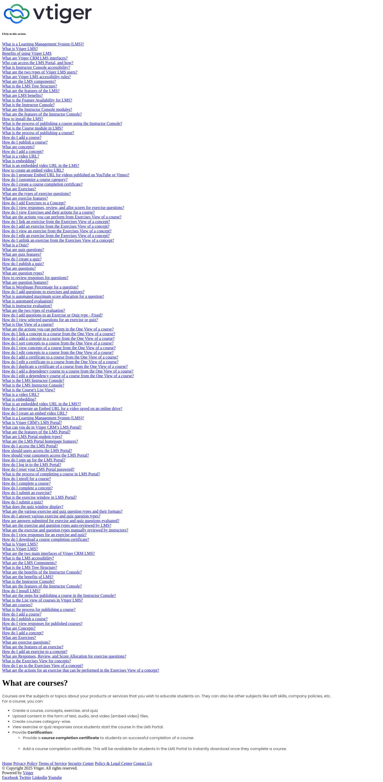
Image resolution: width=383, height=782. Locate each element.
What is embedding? (19, 161)
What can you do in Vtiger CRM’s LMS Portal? (41, 427)
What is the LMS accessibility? (28, 558)
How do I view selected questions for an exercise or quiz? (50, 320)
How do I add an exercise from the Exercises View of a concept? (56, 226)
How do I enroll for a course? (26, 478)
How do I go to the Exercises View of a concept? (42, 665)
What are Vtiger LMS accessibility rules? (36, 77)
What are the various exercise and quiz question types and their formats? (62, 511)
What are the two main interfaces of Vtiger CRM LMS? (48, 553)
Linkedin (39, 777)
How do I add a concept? (23, 151)
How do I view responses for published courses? (42, 623)
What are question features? (25, 282)
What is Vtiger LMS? (20, 48)
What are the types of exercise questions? (36, 193)
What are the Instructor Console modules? (37, 109)
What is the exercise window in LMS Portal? (39, 497)
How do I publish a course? (25, 142)
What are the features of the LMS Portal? (36, 432)
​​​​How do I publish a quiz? (23, 263)
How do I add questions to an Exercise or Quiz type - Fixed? (52, 315)
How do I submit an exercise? (27, 492)
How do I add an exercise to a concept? (34, 651)
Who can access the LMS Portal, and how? (37, 62)
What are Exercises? (19, 189)
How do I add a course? (22, 137)
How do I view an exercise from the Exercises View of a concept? (57, 231)
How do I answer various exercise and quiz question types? (51, 516)
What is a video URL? (20, 156)
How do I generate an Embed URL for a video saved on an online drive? (62, 408)
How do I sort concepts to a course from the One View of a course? (58, 343)
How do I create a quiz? (22, 259)
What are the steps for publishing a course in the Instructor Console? (59, 595)
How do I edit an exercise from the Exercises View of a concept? (56, 235)
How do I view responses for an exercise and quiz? (44, 534)
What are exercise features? (25, 198)
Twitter (25, 777)
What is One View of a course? (28, 324)
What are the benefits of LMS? (27, 577)
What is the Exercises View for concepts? (36, 661)
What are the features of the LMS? (30, 91)
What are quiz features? (21, 254)
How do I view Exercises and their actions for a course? (48, 212)
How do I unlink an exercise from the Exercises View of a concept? (58, 240)
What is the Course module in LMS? (32, 128)
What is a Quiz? (15, 245)
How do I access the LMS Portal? (30, 446)
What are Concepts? (19, 628)
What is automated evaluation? (27, 301)
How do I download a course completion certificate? (45, 539)
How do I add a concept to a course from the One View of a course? (58, 338)
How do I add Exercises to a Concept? (34, 203)
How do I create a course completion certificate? (42, 184)
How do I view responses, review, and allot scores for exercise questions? (63, 207)
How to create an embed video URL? (33, 170)
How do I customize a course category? (34, 179)
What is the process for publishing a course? (39, 609)
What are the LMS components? (29, 81)
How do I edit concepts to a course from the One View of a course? (58, 352)
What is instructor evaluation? (27, 306)
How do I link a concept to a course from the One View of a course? (58, 334)
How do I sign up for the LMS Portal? (33, 460)
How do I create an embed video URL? (34, 413)
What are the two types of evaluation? (33, 310)
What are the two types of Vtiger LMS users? (39, 72)
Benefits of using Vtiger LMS (27, 53)
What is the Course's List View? (28, 390)
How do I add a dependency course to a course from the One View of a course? (67, 371)
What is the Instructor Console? (28, 105)
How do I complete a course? (26, 483)
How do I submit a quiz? (22, 502)
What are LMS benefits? (22, 95)
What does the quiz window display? (32, 506)
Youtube (55, 777)
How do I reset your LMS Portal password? (38, 469)
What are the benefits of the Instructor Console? (42, 572)
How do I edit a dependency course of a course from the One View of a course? (68, 376)
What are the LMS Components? (29, 563)
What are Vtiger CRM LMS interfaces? (35, 58)
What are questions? (19, 268)
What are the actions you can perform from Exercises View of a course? (61, 217)
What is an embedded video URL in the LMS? (40, 165)
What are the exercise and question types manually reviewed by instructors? (65, 530)
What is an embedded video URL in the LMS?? (41, 404)
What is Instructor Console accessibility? (36, 67)
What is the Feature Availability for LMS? (37, 100)
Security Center (81, 763)
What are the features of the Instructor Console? (42, 114)
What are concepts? (18, 147)
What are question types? (23, 273)
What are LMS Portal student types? (32, 436)
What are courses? (17, 605)
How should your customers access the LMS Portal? (45, 455)
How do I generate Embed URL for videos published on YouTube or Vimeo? (65, 175)
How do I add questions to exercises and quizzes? (43, 291)
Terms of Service (53, 763)
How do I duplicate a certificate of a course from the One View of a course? (65, 366)
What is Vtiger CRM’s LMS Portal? (32, 422)
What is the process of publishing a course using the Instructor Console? (62, 123)
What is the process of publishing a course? (38, 133)
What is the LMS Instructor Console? (33, 380)
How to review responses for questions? (35, 277)
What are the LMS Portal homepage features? (40, 441)
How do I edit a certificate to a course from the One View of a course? (60, 362)
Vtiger (28, 773)
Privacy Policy (25, 763)
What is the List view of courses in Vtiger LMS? (42, 600)
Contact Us (142, 763)
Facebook (10, 777)
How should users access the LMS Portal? (37, 450)
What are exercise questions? (26, 642)
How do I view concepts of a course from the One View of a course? (59, 348)
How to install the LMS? (22, 119)
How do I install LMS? (21, 591)
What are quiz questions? (23, 249)
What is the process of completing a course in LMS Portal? (51, 474)
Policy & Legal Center (113, 763)
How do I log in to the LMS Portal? (31, 464)
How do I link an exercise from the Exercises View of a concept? (56, 221)
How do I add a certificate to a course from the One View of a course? (60, 357)
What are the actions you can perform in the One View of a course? (58, 329)
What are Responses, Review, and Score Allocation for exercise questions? (64, 656)
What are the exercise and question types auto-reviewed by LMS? (56, 525)
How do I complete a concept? (27, 488)
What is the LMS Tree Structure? (29, 86)
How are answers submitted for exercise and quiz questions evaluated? (60, 520)
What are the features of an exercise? (32, 647)
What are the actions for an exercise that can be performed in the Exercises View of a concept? (80, 670)
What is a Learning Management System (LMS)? (43, 44)
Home (7, 763)
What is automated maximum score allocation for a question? (53, 296)
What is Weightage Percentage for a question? (40, 287)
